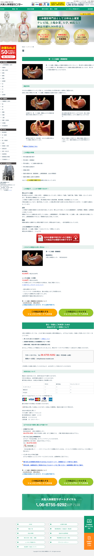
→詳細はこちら (45, 339)
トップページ (28, 46)
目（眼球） (5, 135)
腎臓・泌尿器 (5, 120)
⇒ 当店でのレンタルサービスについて (33, 285)
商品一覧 (15, 9)
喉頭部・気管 (5, 146)
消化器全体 (5, 125)
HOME (2, 9)
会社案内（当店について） (30, 547)
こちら (10, 190)
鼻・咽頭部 (5, 140)
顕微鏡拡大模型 (6, 156)
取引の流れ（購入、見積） (50, 9)
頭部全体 (4, 148)
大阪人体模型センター (47, 551)
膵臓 (3, 112)
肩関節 (3, 94)
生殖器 (3, 123)
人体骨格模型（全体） (7, 65)
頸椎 (3, 73)
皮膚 (3, 143)
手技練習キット (6, 159)
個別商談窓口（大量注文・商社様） (63, 529)
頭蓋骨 (3, 67)
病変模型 (4, 154)
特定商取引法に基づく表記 (63, 538)
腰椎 (3, 75)
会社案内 (90, 9)
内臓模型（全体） (6, 101)
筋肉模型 (4, 132)
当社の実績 (30, 9)
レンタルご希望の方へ (73, 9)
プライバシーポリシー (63, 542)
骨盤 (3, 78)
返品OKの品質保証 (63, 533)
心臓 (3, 117)
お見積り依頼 (63, 524)
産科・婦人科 (5, 151)
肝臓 (3, 115)
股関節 (3, 81)
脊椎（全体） (5, 70)
